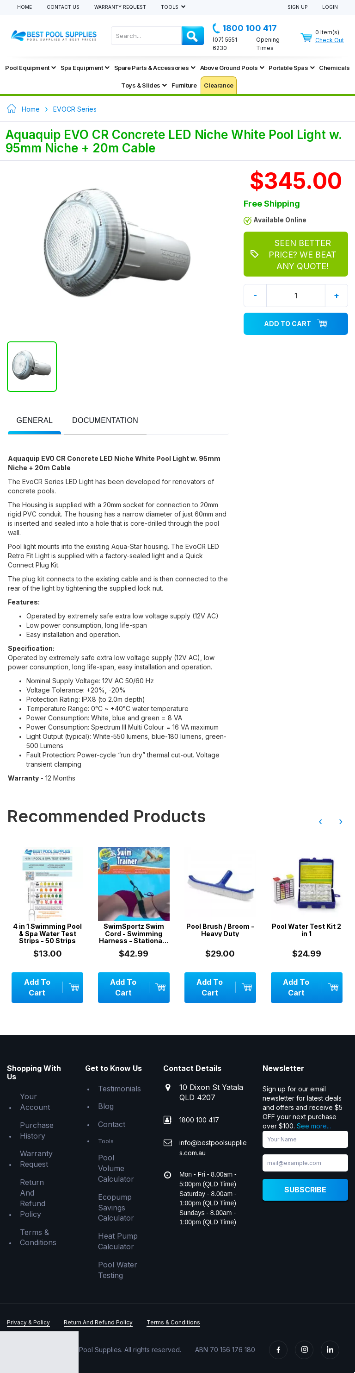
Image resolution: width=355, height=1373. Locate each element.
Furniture (183, 85)
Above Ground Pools (232, 67)
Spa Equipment (85, 67)
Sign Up (297, 7)
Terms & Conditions (38, 1237)
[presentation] (34, 420)
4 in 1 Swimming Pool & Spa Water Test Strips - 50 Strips (47, 933)
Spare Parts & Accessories (155, 67)
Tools (170, 7)
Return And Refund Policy (32, 1198)
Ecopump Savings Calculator (116, 1207)
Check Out (329, 40)
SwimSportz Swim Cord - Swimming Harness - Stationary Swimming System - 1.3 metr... (134, 933)
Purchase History (37, 1130)
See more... (314, 1126)
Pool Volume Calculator (116, 1168)
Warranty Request (120, 7)
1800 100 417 (245, 28)
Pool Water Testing (117, 1270)
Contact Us (63, 7)
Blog (106, 1106)
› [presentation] (341, 821)
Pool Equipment (30, 67)
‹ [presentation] (320, 821)
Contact (111, 1124)
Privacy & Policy (28, 1322)
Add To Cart (296, 324)
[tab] (34, 421)
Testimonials (119, 1088)
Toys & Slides (144, 85)
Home (24, 7)
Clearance (218, 85)
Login (330, 7)
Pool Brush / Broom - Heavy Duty (220, 930)
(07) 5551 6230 (225, 43)
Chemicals (334, 67)
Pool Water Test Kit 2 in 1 (306, 930)
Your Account (35, 1102)
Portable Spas (291, 67)
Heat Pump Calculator (118, 1241)
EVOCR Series (75, 109)
